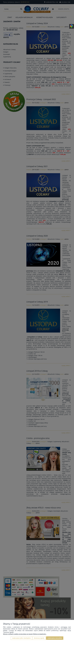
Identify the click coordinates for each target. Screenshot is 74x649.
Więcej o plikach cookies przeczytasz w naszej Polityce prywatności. (24, 634)
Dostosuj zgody (39, 638)
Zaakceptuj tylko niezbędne (21, 638)
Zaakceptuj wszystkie (55, 638)
